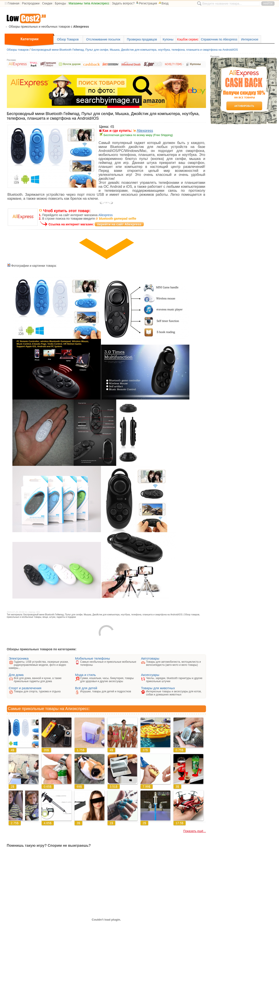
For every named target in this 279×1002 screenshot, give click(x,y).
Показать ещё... (194, 831)
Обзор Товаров (68, 39)
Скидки (47, 3)
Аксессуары (150, 675)
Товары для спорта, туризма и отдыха (37, 691)
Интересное (249, 39)
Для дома (16, 675)
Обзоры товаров (18, 49)
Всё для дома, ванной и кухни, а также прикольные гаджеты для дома (38, 680)
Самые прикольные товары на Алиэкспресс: (49, 708)
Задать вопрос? (123, 3)
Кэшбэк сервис (187, 39)
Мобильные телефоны (92, 658)
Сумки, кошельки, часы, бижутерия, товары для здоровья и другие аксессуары (107, 680)
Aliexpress (145, 130)
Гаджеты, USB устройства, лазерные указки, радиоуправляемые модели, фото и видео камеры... (39, 665)
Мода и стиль (85, 675)
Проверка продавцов (142, 39)
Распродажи (31, 3)
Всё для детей (86, 688)
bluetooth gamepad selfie (117, 218)
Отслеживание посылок (103, 39)
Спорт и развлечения (25, 688)
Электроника (19, 658)
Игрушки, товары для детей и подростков (105, 691)
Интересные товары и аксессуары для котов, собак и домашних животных (174, 693)
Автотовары (150, 658)
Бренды (60, 3)
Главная (13, 3)
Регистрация (146, 3)
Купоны (168, 39)
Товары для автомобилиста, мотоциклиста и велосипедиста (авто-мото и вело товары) (173, 663)
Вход (163, 3)
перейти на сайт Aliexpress (119, 224)
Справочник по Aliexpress (219, 39)
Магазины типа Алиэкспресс (89, 3)
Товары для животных (158, 688)
